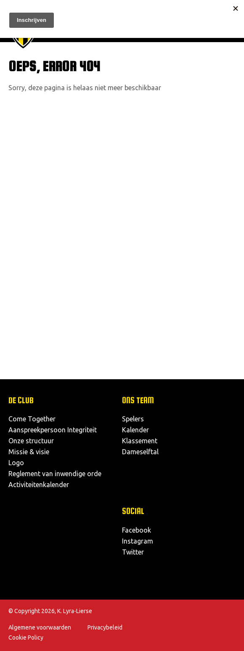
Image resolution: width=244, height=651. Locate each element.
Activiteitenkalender (38, 484)
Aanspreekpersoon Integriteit (52, 430)
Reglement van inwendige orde (54, 473)
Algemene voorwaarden (39, 627)
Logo (16, 462)
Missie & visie (28, 451)
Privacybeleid (105, 627)
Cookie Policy (25, 637)
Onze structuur (31, 441)
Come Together (32, 419)
